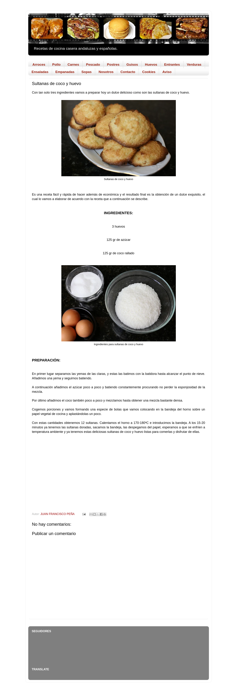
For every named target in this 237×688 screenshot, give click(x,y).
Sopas (86, 72)
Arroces (38, 64)
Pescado (93, 64)
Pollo (56, 64)
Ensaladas (40, 72)
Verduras (194, 64)
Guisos (132, 64)
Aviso (167, 72)
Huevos (151, 64)
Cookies (148, 72)
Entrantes (172, 64)
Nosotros (106, 72)
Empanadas (65, 72)
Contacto (128, 72)
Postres (113, 64)
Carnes (73, 64)
